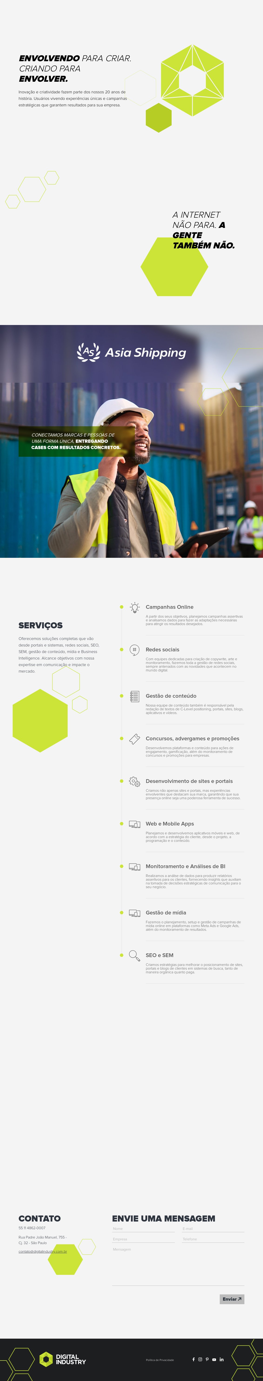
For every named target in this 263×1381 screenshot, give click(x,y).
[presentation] (147, 1299)
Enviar (232, 1299)
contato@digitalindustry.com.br (43, 1251)
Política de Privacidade (160, 1360)
